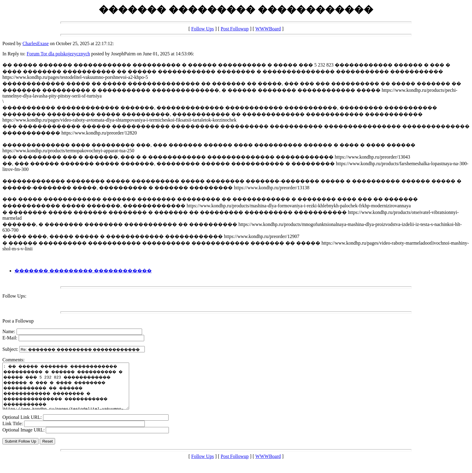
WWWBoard (268, 28)
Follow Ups (202, 28)
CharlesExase (36, 43)
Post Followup (235, 28)
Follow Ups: (14, 295)
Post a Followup (18, 320)
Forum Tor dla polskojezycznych (58, 53)
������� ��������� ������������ (83, 270)
